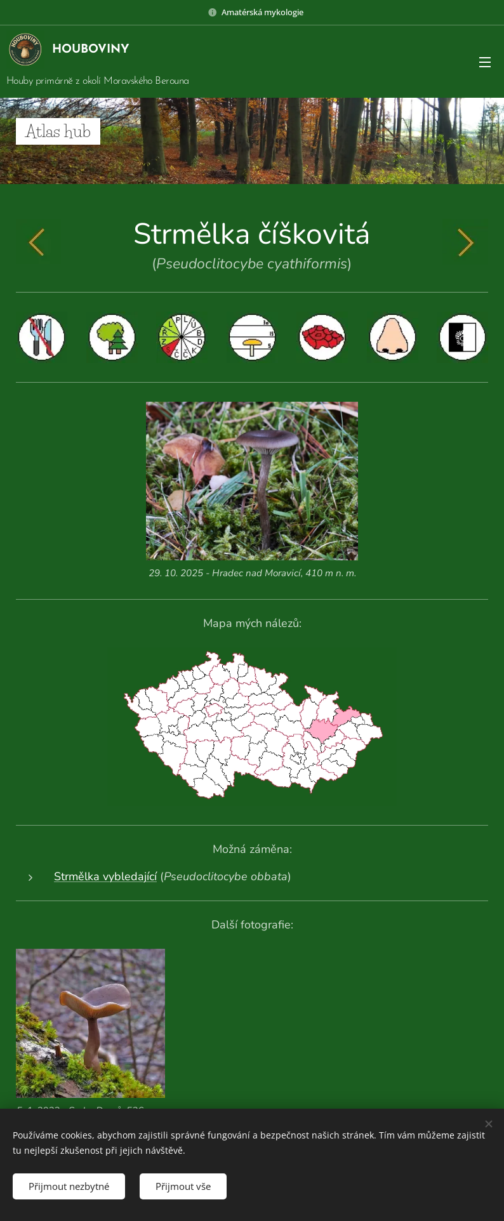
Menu (485, 62)
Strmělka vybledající (105, 876)
